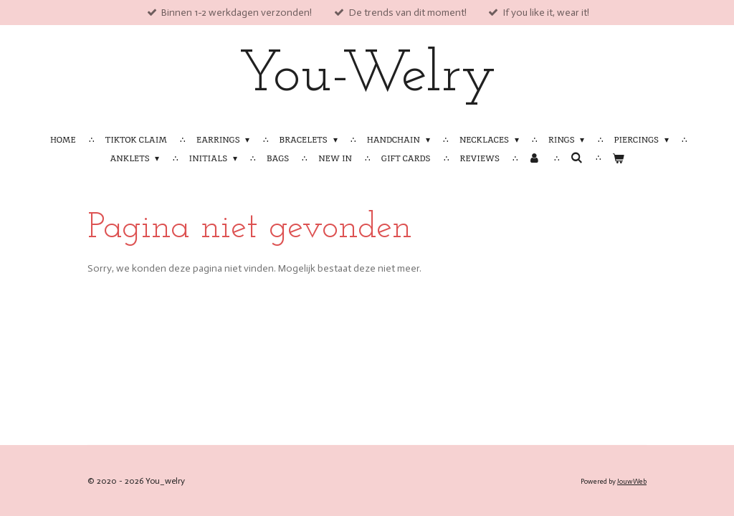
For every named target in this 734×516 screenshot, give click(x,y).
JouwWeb (632, 481)
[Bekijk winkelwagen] (618, 158)
